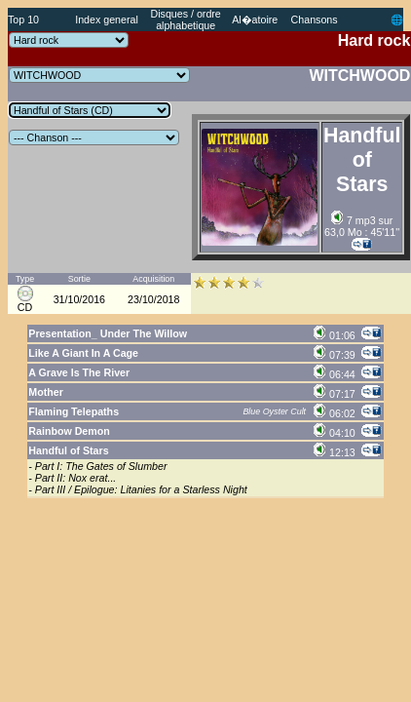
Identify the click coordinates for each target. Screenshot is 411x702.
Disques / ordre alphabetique (186, 19)
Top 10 (23, 19)
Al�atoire (255, 19)
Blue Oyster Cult (274, 411)
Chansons (314, 19)
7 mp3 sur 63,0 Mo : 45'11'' (361, 226)
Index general (106, 19)
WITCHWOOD (359, 75)
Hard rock (374, 40)
